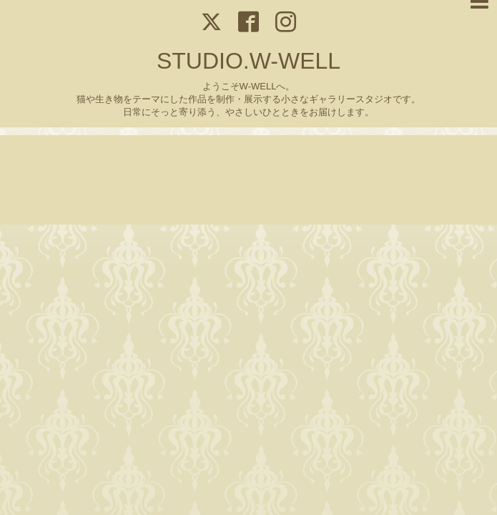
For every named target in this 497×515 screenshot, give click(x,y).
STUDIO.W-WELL (248, 61)
